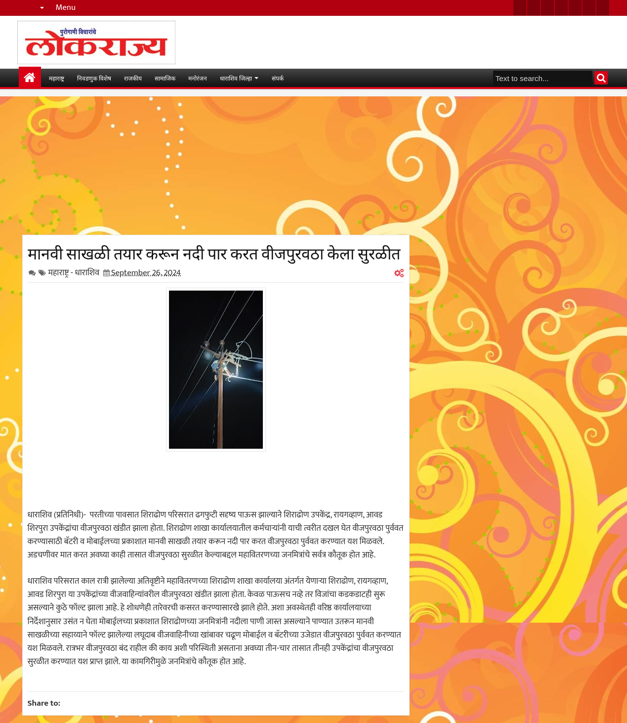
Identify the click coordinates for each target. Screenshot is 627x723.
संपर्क (278, 78)
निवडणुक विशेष (94, 78)
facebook (533, 7)
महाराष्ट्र (56, 78)
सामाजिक (165, 78)
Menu (66, 7)
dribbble (589, 7)
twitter (519, 7)
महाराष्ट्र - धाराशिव (74, 273)
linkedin (575, 7)
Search (601, 78)
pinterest (602, 7)
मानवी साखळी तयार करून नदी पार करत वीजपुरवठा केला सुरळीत (214, 252)
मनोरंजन (197, 78)
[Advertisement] (216, 165)
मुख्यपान (30, 78)
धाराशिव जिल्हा (236, 78)
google (547, 7)
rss (561, 7)
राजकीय (133, 78)
